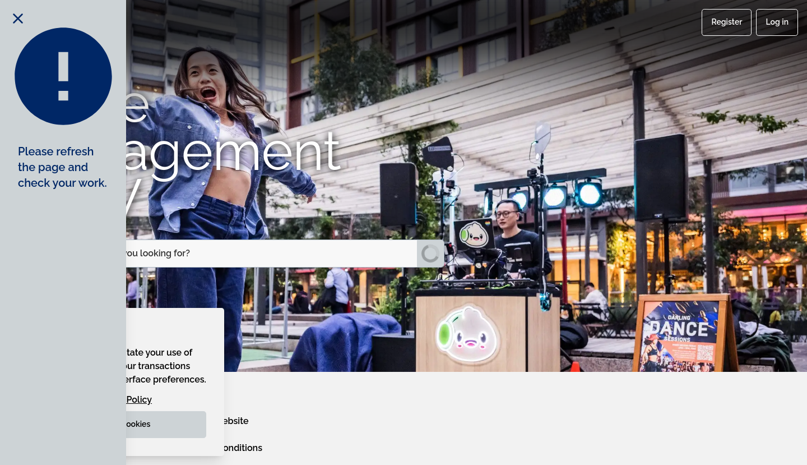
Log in (777, 21)
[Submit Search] (430, 253)
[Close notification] (17, 17)
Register (726, 21)
